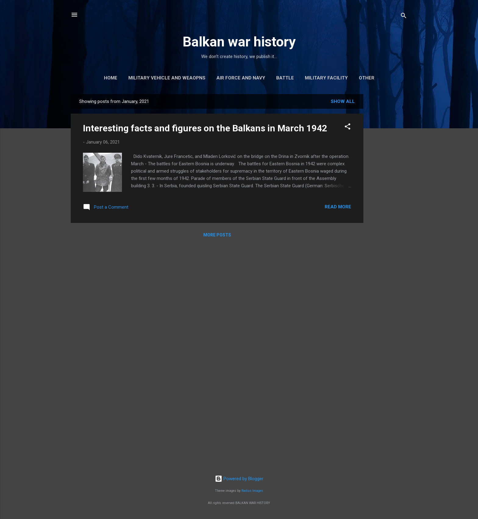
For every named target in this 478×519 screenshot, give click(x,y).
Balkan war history (239, 42)
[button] (347, 127)
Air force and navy (240, 78)
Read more (338, 207)
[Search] (403, 16)
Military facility (326, 78)
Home (110, 78)
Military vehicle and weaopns (166, 78)
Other (366, 78)
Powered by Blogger (239, 478)
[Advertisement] (387, 185)
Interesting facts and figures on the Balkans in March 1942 (205, 128)
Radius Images (252, 491)
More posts (217, 234)
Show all (343, 101)
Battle (285, 78)
